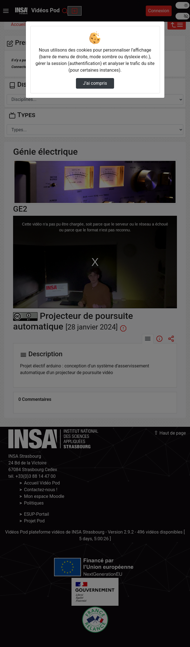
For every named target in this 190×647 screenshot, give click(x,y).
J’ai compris (95, 83)
